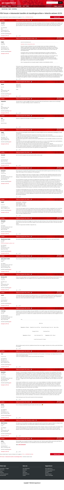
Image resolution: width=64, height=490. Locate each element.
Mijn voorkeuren (48, 477)
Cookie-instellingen (49, 479)
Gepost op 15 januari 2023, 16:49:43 (23, 129)
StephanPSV (3, 101)
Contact (24, 479)
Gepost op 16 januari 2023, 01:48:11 (23, 152)
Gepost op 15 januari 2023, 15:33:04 (23, 81)
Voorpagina (4, 6)
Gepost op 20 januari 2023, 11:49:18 (23, 292)
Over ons (25, 469)
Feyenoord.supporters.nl (50, 473)
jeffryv (2, 445)
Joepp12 (2, 202)
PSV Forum (4, 13)
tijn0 (2, 118)
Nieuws (9, 6)
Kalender (2, 476)
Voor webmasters (26, 472)
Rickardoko (3, 221)
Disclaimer (25, 473)
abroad (2, 84)
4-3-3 (10, 110)
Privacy (24, 475)
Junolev (2, 295)
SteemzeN (3, 155)
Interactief (19, 6)
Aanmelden (2, 472)
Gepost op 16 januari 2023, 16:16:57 (23, 168)
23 (31, 17)
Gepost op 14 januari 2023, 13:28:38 (23, 20)
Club (24, 6)
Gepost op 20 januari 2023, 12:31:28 (23, 308)
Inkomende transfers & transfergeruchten (26, 13)
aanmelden (60, 6)
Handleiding (14, 9)
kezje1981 (3, 23)
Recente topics (5, 9)
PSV (3, 24)
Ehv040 (2, 408)
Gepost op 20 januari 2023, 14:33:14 (23, 373)
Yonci (2, 357)
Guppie (2, 42)
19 (27, 17)
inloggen (55, 6)
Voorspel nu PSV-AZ (5, 35)
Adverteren (25, 476)
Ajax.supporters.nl (48, 472)
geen (10, 33)
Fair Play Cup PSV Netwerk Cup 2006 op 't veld (7, 243)
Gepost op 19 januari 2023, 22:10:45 (23, 274)
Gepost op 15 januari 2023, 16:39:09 (23, 98)
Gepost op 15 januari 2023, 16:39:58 (23, 115)
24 (32, 17)
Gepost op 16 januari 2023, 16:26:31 (23, 199)
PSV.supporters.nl (48, 475)
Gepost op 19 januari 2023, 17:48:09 (23, 256)
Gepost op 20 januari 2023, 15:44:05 (23, 424)
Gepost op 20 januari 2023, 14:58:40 (23, 405)
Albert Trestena (4, 426)
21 (29, 17)
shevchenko (22, 44)
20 (28, 17)
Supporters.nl (48, 469)
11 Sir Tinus (3, 311)
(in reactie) (32, 38)
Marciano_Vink (4, 277)
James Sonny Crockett (5, 258)
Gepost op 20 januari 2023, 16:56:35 (23, 442)
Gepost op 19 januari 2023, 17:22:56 (23, 218)
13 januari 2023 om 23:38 (31, 44)
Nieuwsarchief (3, 479)
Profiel (27, 6)
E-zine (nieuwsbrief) (4, 477)
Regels (9, 9)
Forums (13, 6)
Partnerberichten (26, 477)
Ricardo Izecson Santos (5, 239)
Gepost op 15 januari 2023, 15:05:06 (23, 38)
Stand (1, 475)
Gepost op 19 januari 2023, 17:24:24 (23, 236)
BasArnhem (3, 170)
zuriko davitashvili (22, 448)
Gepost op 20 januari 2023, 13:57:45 (23, 355)
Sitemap (46, 476)
